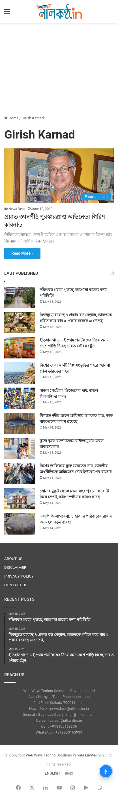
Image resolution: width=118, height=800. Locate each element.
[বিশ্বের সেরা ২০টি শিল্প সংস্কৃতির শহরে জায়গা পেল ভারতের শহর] (19, 373)
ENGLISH (52, 773)
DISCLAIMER (15, 567)
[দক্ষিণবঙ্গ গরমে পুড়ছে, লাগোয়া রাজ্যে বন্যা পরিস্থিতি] (19, 297)
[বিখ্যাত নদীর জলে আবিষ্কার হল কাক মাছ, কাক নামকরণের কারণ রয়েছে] (19, 423)
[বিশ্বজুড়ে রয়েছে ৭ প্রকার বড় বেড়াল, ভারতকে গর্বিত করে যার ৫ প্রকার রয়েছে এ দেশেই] (19, 322)
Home (11, 118)
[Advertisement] (59, 68)
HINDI (68, 773)
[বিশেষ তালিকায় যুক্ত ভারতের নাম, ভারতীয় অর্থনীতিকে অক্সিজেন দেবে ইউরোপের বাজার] (19, 473)
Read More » (22, 253)
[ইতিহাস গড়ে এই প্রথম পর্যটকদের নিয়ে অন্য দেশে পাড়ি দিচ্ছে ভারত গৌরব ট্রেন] (19, 347)
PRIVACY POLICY (19, 576)
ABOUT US (13, 558)
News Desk (16, 209)
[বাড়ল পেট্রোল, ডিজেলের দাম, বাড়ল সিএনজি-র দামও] (19, 398)
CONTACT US (15, 585)
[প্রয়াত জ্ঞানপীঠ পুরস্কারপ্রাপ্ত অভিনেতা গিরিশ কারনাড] (59, 175)
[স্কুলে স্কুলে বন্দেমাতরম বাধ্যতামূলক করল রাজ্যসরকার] (19, 448)
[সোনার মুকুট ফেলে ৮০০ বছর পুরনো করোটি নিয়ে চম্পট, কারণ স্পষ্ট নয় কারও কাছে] (19, 498)
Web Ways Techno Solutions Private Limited (61, 755)
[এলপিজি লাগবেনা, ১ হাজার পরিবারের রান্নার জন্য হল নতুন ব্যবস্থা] (19, 524)
